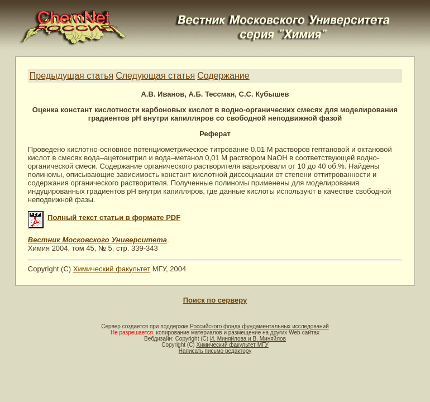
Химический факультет (111, 269)
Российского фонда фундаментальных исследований (259, 326)
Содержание (223, 75)
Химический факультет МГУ (232, 345)
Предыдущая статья (71, 75)
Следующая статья (155, 75)
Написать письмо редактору (215, 351)
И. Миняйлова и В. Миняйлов (248, 339)
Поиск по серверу (215, 300)
